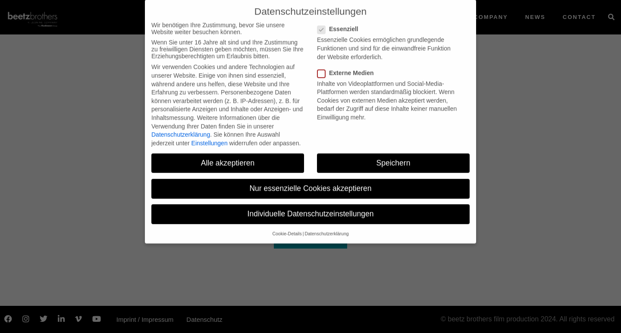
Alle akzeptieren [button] (228, 156)
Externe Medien (348, 65)
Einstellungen (209, 136)
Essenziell (340, 22)
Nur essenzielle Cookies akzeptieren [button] (310, 181)
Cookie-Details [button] (286, 227)
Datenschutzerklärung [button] (326, 227)
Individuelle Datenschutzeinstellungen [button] (311, 207)
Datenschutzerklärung (180, 127)
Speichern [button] (393, 156)
